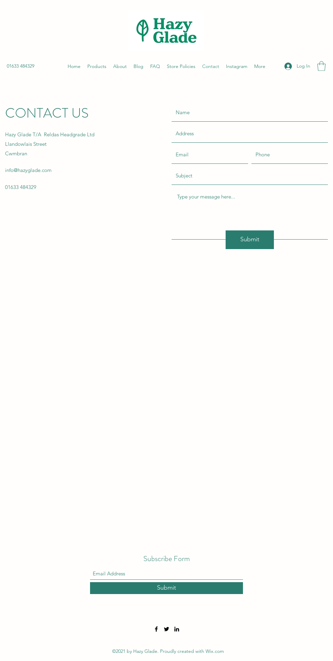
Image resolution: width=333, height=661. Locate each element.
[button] (321, 66)
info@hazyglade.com (28, 170)
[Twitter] (166, 629)
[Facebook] (156, 629)
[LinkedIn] (176, 629)
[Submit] (250, 239)
